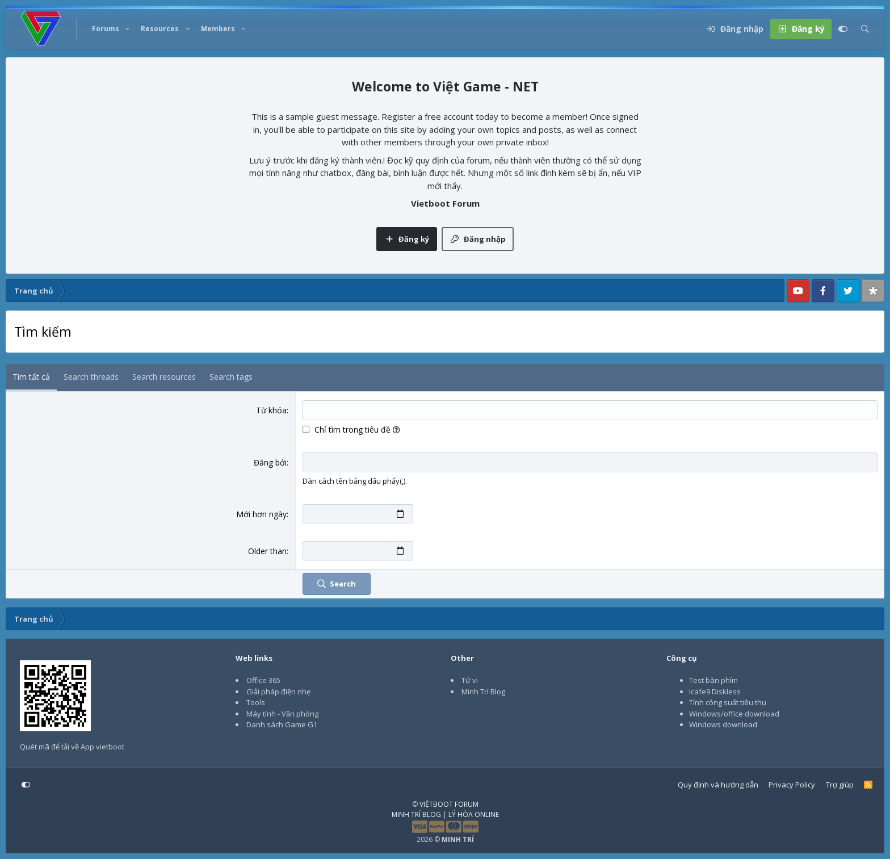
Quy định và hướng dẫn (718, 785)
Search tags (231, 376)
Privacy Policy (792, 785)
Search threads (91, 376)
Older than (267, 551)
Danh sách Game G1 (281, 724)
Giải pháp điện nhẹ (278, 691)
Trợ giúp (840, 785)
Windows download (723, 724)
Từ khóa (271, 410)
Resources (160, 28)
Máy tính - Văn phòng (282, 714)
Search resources (164, 376)
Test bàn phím (713, 680)
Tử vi (469, 680)
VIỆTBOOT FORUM (448, 804)
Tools (255, 702)
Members (218, 28)
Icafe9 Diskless (715, 691)
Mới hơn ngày (261, 514)
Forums (105, 28)
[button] (127, 29)
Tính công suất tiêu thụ (727, 702)
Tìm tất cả (31, 376)
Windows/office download (734, 714)
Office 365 (263, 680)
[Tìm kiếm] (865, 29)
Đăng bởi (270, 462)
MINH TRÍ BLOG (416, 814)
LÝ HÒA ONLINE (473, 814)
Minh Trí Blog (483, 691)
